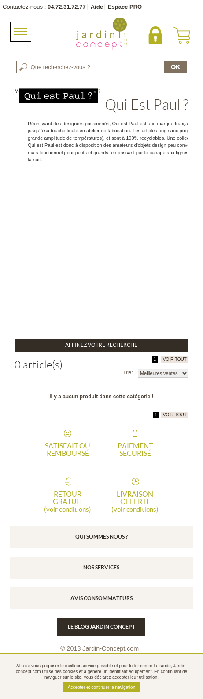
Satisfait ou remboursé (67, 449)
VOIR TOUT (175, 359)
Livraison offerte (135, 502)
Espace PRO (125, 7)
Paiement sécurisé (135, 449)
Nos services (101, 567)
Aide (97, 7)
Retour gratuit (68, 502)
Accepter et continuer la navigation (101, 687)
